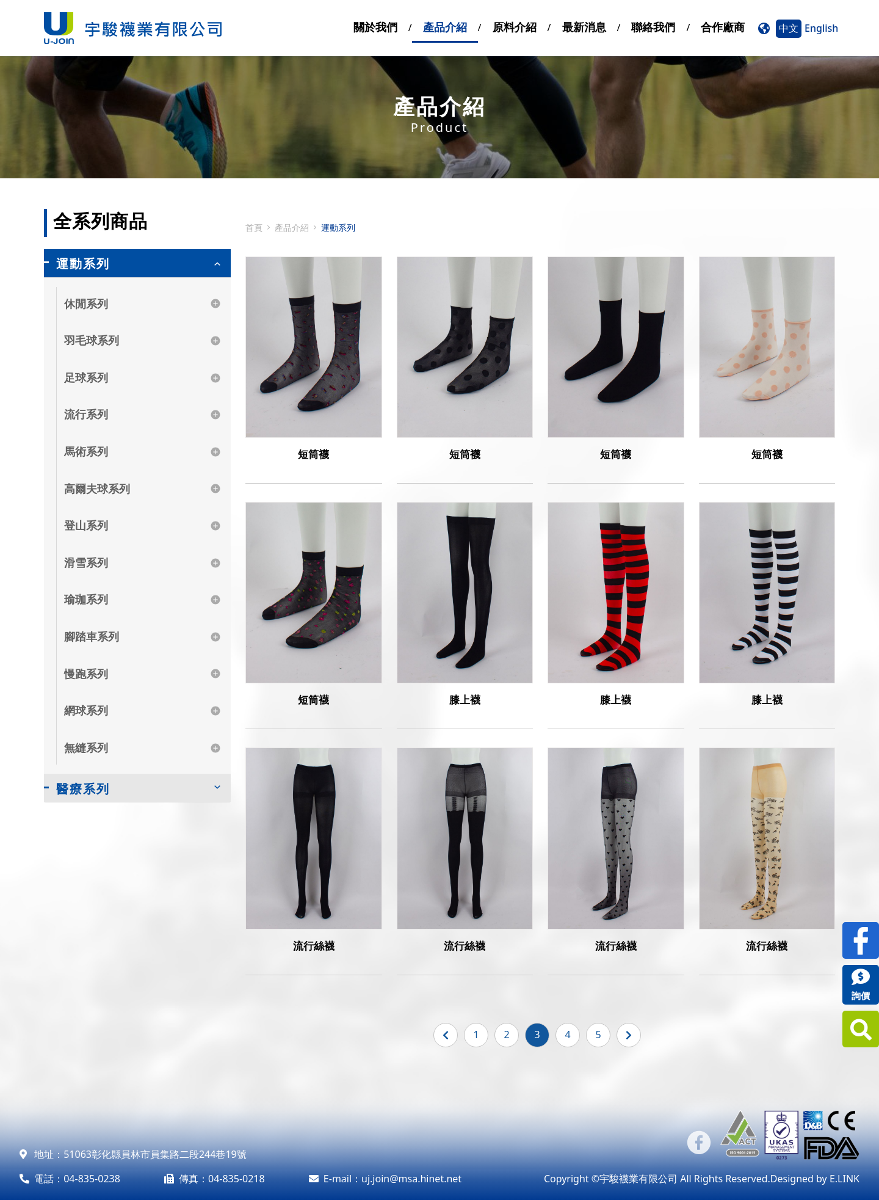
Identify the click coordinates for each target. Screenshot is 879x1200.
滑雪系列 (86, 562)
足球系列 (86, 377)
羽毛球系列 (91, 340)
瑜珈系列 (86, 599)
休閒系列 (86, 303)
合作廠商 (723, 27)
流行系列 (86, 414)
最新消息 (584, 27)
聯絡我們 (653, 27)
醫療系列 (83, 788)
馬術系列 (86, 451)
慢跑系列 (86, 673)
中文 (788, 28)
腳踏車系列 (91, 636)
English (821, 28)
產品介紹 (445, 27)
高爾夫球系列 (97, 488)
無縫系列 (86, 747)
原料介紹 (515, 27)
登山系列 (86, 525)
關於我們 (375, 27)
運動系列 (83, 263)
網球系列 (86, 710)
